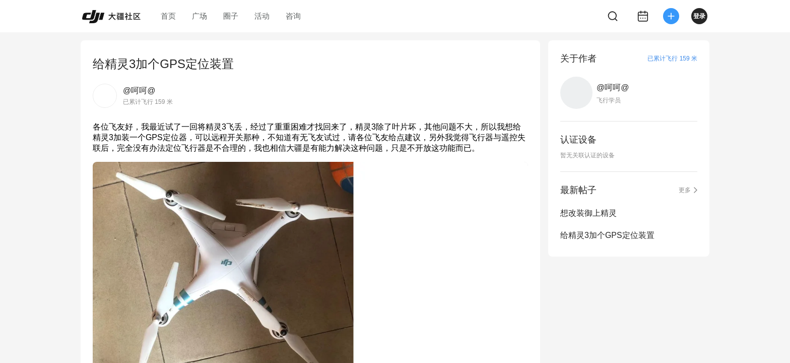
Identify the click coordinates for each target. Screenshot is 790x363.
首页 (168, 16)
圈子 (230, 16)
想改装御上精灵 (588, 213)
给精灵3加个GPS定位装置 (607, 235)
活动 (262, 16)
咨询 (293, 16)
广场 (199, 16)
